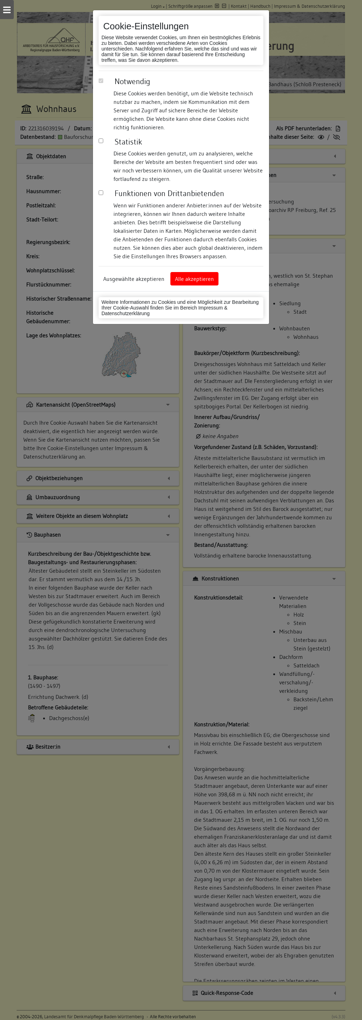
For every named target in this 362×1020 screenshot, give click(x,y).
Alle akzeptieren (194, 278)
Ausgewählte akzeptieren (133, 278)
